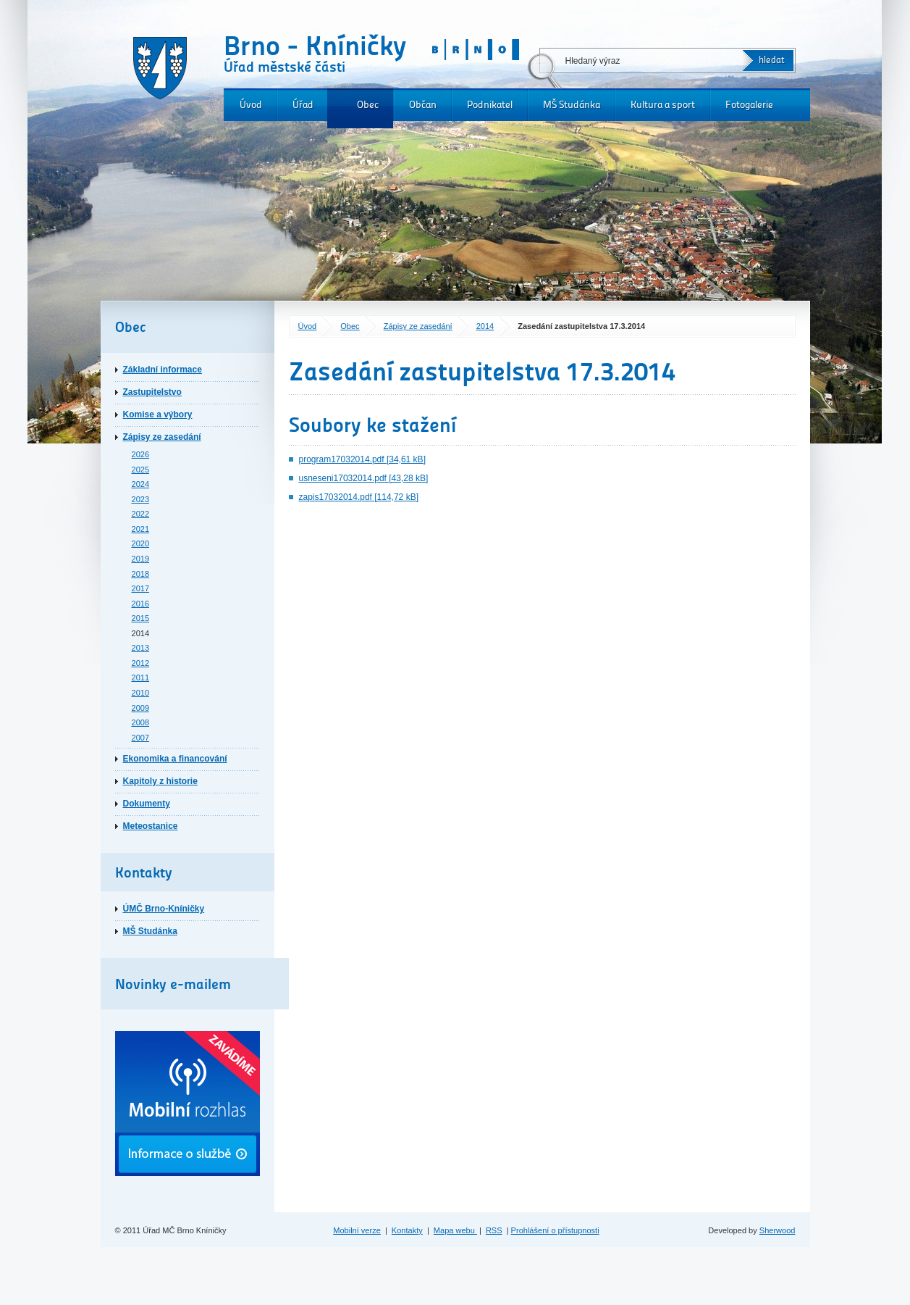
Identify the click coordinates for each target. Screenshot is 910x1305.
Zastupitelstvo (152, 392)
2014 (485, 326)
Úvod (251, 105)
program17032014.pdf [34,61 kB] (362, 459)
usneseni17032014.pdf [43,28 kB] (364, 478)
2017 (141, 588)
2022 (141, 513)
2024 (141, 484)
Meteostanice (150, 826)
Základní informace (162, 369)
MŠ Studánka (571, 105)
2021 (141, 529)
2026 (141, 454)
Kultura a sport (663, 105)
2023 (141, 499)
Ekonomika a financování (175, 759)
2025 (141, 469)
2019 (141, 558)
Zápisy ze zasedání (418, 326)
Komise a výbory (158, 414)
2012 (141, 663)
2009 (141, 708)
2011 (141, 677)
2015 (141, 618)
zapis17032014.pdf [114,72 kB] (358, 497)
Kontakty (407, 1230)
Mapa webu (455, 1230)
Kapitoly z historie (160, 781)
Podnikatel (490, 105)
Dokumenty (146, 804)
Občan (423, 105)
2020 (141, 543)
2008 (141, 722)
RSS (494, 1230)
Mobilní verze (357, 1230)
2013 (141, 647)
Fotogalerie (749, 105)
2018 (141, 574)
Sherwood (777, 1230)
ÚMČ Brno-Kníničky (164, 909)
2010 (141, 692)
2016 (141, 603)
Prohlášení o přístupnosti (555, 1230)
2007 (141, 737)
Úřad (302, 105)
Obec (368, 105)
